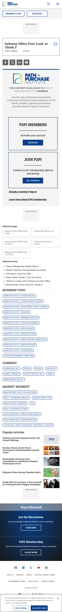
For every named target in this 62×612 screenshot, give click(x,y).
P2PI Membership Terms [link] (16, 581)
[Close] (58, 598)
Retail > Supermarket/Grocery (16, 398)
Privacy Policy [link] (33, 581)
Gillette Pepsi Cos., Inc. (33, 374)
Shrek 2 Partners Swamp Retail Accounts (26, 270)
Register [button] (37, 13)
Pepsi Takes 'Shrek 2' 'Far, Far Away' (24, 277)
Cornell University (11, 374)
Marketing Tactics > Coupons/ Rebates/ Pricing (23, 301)
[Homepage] (10, 4)
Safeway (38, 368)
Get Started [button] (33, 180)
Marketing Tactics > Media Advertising (19, 345)
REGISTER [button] (33, 142)
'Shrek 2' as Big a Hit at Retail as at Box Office (28, 281)
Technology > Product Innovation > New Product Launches (28, 425)
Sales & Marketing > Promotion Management (22, 414)
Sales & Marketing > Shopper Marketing (20, 419)
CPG (32, 403)
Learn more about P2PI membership (27, 199)
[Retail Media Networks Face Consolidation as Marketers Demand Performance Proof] (51, 461)
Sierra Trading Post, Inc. (13, 379)
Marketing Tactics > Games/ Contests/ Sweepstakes (25, 339)
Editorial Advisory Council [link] (45, 575)
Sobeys (50, 374)
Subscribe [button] (31, 527)
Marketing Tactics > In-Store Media (18, 350)
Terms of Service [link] (47, 581)
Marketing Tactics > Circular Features (19, 334)
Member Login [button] (13, 13)
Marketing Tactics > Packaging (16, 312)
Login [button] (22, 191)
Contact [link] (29, 575)
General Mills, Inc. (11, 368)
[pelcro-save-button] (54, 44)
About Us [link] (10, 575)
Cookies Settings (31, 588)
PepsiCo (27, 368)
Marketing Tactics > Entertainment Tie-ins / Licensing (25, 307)
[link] (5, 62)
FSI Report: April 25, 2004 (18, 273)
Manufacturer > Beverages (15, 403)
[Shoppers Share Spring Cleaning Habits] (51, 472)
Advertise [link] (19, 575)
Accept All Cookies (39, 608)
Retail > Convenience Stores (15, 409)
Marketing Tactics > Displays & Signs (18, 328)
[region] (31, 603)
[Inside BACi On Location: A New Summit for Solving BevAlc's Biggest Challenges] (51, 483)
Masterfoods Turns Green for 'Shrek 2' (24, 284)
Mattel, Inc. (51, 368)
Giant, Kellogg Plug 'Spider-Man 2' (22, 266)
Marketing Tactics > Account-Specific (19, 296)
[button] (58, 4)
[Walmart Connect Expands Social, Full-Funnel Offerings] (51, 439)
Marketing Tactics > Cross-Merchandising (21, 323)
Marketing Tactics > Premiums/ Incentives (21, 317)
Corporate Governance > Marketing (18, 356)
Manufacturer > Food (42, 398)
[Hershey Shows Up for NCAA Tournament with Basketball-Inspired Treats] (51, 450)
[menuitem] (5, 62)
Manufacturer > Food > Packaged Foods (20, 392)
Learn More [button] (31, 552)
